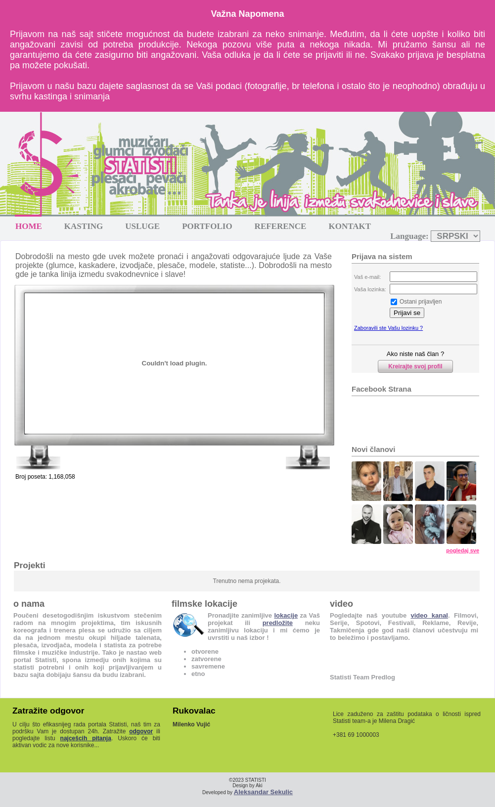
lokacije (286, 615)
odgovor (141, 731)
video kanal (429, 615)
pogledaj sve (462, 550)
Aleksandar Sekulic (263, 792)
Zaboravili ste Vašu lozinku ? (388, 328)
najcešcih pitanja (85, 738)
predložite (278, 623)
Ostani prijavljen (421, 301)
